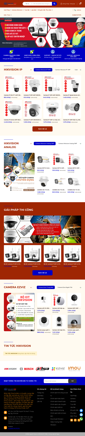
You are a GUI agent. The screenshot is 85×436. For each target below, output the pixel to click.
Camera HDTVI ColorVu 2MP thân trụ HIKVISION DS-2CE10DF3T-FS (44, 168)
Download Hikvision (56, 419)
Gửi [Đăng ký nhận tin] (72, 381)
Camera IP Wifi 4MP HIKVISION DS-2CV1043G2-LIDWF (52, 95)
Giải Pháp (7, 10)
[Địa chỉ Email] (60, 381)
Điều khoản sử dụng (57, 410)
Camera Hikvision (17, 10)
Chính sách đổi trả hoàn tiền (58, 414)
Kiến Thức (7, 15)
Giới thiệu (40, 395)
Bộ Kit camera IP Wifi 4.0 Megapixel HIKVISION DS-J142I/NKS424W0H (72, 264)
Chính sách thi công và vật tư (59, 394)
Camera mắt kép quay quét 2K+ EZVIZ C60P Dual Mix (59, 308)
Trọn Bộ (27, 10)
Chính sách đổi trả (56, 407)
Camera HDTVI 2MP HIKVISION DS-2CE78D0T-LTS (74, 168)
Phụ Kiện (49, 10)
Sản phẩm (40, 398)
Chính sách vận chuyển (58, 404)
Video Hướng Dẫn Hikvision (56, 423)
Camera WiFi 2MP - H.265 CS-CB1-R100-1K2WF (74, 308)
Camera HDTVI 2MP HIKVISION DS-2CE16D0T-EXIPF (59, 168)
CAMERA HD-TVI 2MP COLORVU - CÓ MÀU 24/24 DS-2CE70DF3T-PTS (44, 190)
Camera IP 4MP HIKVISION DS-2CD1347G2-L (33, 120)
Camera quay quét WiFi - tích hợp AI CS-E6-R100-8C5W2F (74, 330)
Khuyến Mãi (41, 10)
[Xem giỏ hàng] (80, 4)
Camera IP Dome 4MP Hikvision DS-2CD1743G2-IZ (13, 120)
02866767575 (76, 15)
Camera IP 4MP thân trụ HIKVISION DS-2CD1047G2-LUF (72, 120)
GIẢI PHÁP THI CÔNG (18, 209)
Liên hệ (39, 401)
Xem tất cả (42, 129)
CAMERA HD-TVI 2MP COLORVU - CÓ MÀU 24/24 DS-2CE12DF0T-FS (59, 190)
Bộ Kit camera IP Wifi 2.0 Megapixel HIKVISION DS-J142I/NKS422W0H (12, 264)
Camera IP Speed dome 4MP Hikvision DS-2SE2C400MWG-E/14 (72, 95)
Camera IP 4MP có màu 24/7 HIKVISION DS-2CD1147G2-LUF (52, 120)
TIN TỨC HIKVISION (17, 345)
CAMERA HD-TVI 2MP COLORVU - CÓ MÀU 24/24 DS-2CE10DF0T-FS (74, 190)
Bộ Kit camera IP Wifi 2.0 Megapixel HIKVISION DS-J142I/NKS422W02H (32, 264)
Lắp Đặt (33, 10)
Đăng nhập (66, 4)
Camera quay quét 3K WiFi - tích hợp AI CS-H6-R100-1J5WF (44, 330)
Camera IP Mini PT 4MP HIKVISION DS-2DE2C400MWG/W (13, 95)
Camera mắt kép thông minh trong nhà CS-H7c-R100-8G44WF (59, 330)
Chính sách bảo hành (57, 398)
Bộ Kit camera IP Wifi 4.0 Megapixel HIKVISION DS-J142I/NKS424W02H (52, 264)
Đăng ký (72, 4)
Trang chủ (40, 393)
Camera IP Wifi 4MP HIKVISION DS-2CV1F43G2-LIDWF (33, 95)
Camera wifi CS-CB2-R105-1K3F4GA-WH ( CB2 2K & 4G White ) (44, 308)
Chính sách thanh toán (58, 401)
